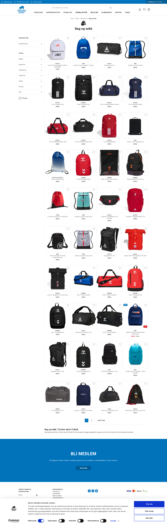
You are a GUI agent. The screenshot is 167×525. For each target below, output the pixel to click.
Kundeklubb (56, 493)
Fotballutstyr (81, 12)
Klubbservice (106, 12)
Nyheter (118, 12)
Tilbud (127, 12)
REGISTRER (83, 468)
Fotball (77, 18)
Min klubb (94, 12)
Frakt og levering (58, 502)
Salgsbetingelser (58, 497)
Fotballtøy (67, 12)
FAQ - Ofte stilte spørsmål (60, 506)
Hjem (72, 18)
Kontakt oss (56, 491)
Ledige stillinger (57, 504)
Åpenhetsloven (57, 508)
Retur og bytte (57, 495)
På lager (23, 98)
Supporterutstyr (53, 12)
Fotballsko (38, 12)
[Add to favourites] (68, 38)
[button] (30, 44)
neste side (101, 420)
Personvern (56, 500)
